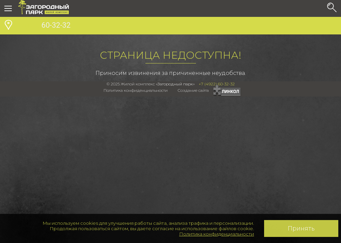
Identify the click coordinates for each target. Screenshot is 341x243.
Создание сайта (193, 90)
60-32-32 (44, 26)
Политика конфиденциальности (216, 234)
